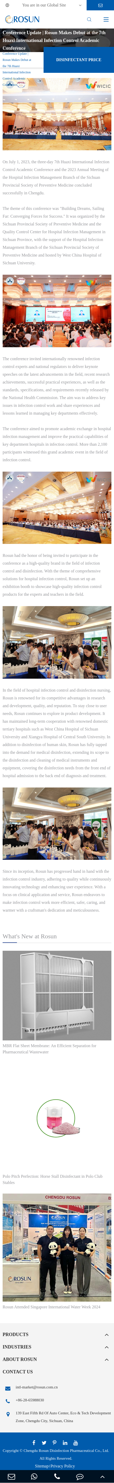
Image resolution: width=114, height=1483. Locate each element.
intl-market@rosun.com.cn (30, 1388)
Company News (13, 47)
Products (15, 1334)
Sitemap (42, 1466)
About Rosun (20, 1359)
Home (6, 35)
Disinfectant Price (78, 60)
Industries (17, 1347)
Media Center (11, 41)
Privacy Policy (62, 1466)
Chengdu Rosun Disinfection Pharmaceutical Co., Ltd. (66, 1451)
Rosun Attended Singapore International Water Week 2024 (51, 1307)
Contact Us (18, 1371)
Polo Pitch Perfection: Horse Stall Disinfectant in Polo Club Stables (53, 1179)
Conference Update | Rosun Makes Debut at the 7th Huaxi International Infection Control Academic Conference (17, 69)
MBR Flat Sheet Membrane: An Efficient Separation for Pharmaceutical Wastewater (49, 1049)
